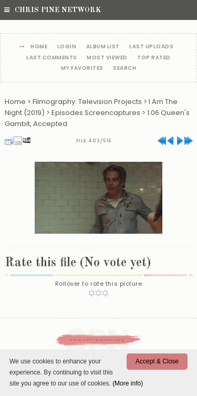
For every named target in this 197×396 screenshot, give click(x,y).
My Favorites (82, 68)
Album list (103, 47)
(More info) (127, 383)
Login (67, 47)
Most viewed (107, 58)
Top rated (154, 58)
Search (124, 68)
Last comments (51, 58)
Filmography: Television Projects (87, 102)
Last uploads (151, 47)
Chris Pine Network (52, 10)
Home (38, 47)
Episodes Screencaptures (95, 113)
